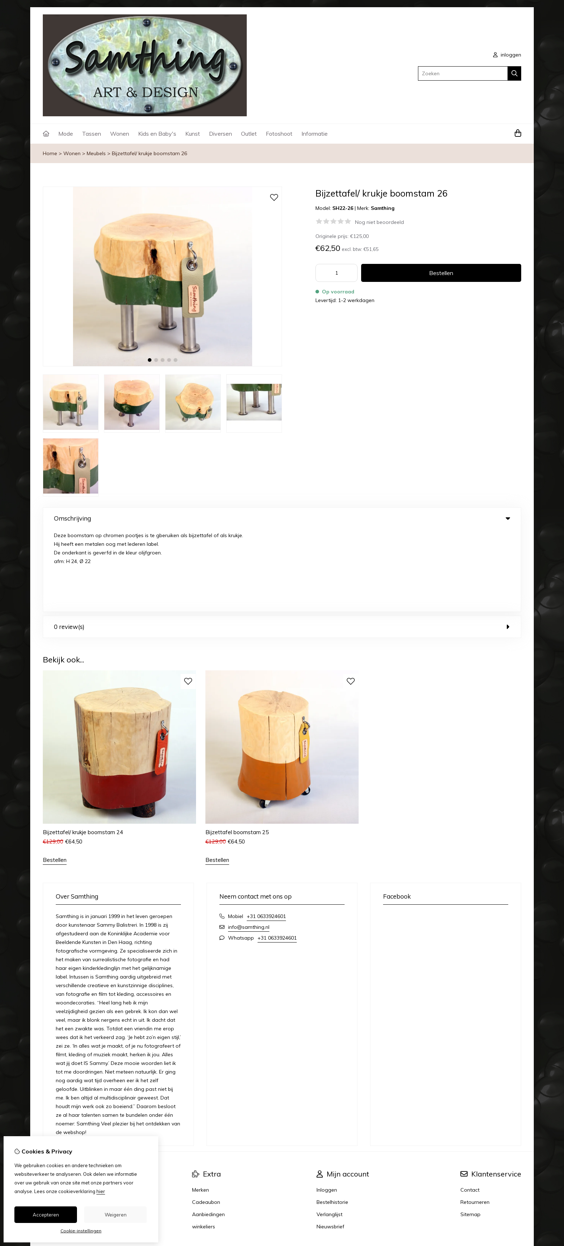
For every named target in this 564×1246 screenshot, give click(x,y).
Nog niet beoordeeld (379, 222)
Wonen (119, 133)
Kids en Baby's (157, 133)
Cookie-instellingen (80, 1230)
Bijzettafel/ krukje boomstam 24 (83, 749)
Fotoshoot (279, 133)
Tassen (91, 133)
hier (100, 1191)
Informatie (314, 133)
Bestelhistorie (332, 1119)
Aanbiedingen (208, 1131)
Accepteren (46, 1215)
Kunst (192, 133)
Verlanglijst (329, 1131)
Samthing (383, 208)
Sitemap (470, 1131)
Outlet (249, 133)
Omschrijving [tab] (282, 518)
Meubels (96, 153)
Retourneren (475, 1119)
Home (50, 153)
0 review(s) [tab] (282, 544)
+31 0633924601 (266, 833)
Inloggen (327, 1107)
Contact (469, 1107)
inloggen (507, 54)
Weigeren (116, 1215)
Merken (200, 1107)
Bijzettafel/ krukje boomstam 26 (149, 153)
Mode (65, 133)
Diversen (220, 133)
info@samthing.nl (248, 844)
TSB (517, 1178)
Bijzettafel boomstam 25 (237, 749)
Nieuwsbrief (330, 1144)
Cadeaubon (206, 1119)
